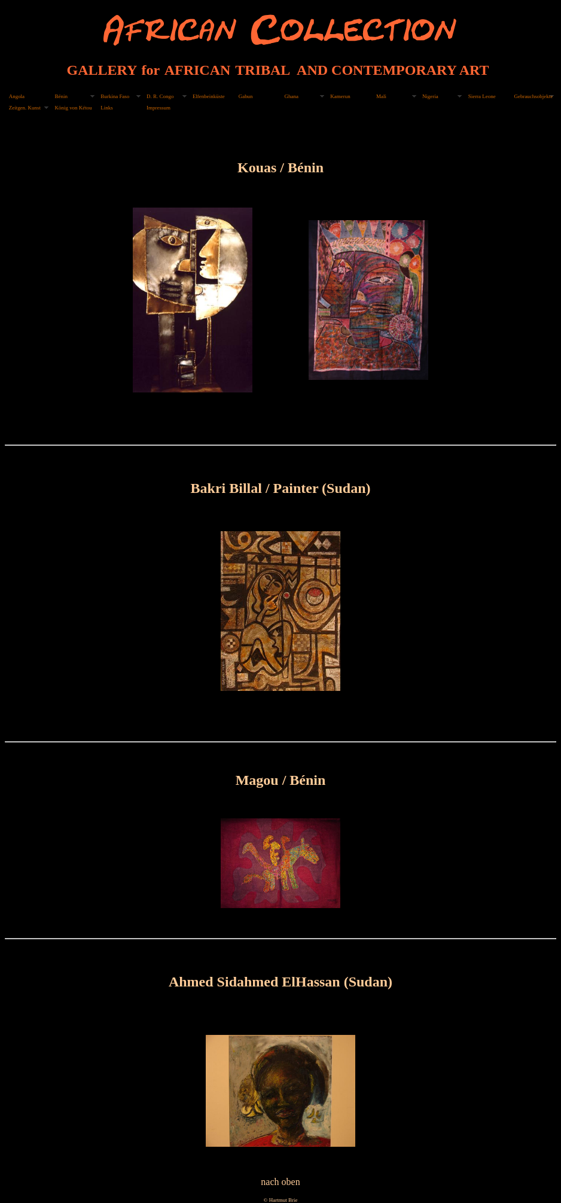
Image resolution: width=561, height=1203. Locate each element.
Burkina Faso (114, 96)
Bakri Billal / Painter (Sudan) (281, 488)
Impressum (158, 108)
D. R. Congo (160, 96)
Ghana (291, 96)
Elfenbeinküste (209, 96)
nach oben (280, 1182)
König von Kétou (73, 108)
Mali (381, 96)
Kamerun (340, 96)
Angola (17, 96)
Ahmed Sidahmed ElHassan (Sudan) (280, 981)
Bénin (61, 96)
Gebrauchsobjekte (533, 96)
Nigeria (430, 96)
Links (106, 108)
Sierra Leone (482, 96)
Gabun (246, 96)
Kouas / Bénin (280, 167)
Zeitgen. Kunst (25, 108)
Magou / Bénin (281, 780)
